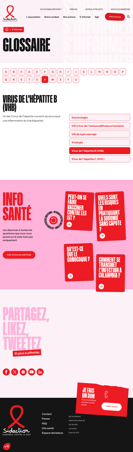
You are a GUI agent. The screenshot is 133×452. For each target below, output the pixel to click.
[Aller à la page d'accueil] (10, 13)
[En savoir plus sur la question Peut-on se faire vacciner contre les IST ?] (69, 224)
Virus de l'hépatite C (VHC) (88, 158)
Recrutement (75, 416)
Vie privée (73, 425)
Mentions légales (77, 421)
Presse (73, 9)
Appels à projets (94, 9)
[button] (7, 446)
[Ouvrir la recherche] (128, 16)
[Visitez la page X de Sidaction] (14, 372)
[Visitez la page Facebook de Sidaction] (6, 372)
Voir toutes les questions (19, 255)
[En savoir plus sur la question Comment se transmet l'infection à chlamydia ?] (101, 286)
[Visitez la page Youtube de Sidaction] (31, 372)
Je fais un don (88, 393)
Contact (47, 413)
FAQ (44, 423)
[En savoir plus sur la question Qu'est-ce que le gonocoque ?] (70, 276)
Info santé (48, 428)
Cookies (73, 429)
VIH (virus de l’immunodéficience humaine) (98, 125)
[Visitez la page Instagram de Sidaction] (23, 372)
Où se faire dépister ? (51, 9)
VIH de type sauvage (84, 134)
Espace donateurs (120, 9)
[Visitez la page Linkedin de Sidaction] (40, 372)
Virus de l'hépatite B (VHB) (88, 150)
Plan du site (74, 433)
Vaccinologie (80, 117)
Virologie (77, 142)
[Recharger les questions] (53, 220)
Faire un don (115, 17)
